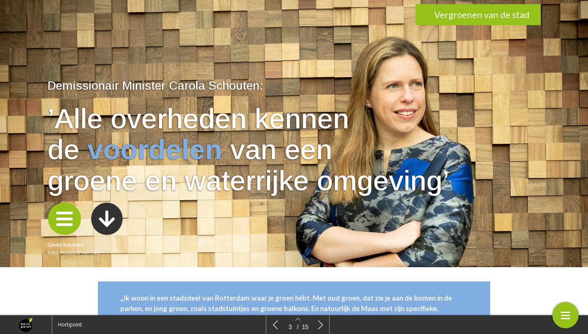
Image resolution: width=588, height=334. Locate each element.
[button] (64, 219)
